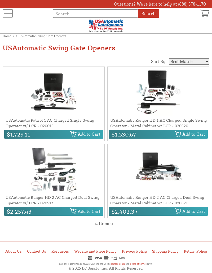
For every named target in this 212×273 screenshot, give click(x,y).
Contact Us (36, 251)
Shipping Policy (165, 251)
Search (149, 13)
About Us (13, 251)
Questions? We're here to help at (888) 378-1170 (160, 4)
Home (7, 36)
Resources (60, 251)
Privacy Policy (134, 251)
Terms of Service (138, 263)
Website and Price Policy (95, 251)
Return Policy (195, 251)
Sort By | (159, 61)
